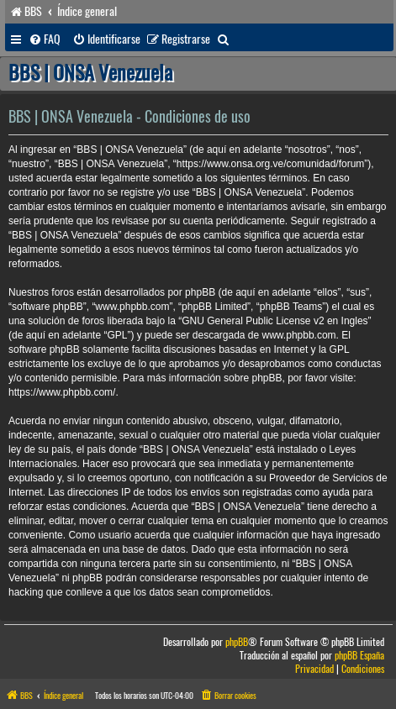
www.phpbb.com (299, 335)
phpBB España (359, 655)
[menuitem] (45, 39)
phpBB (236, 642)
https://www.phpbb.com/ (61, 392)
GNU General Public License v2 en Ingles (274, 321)
